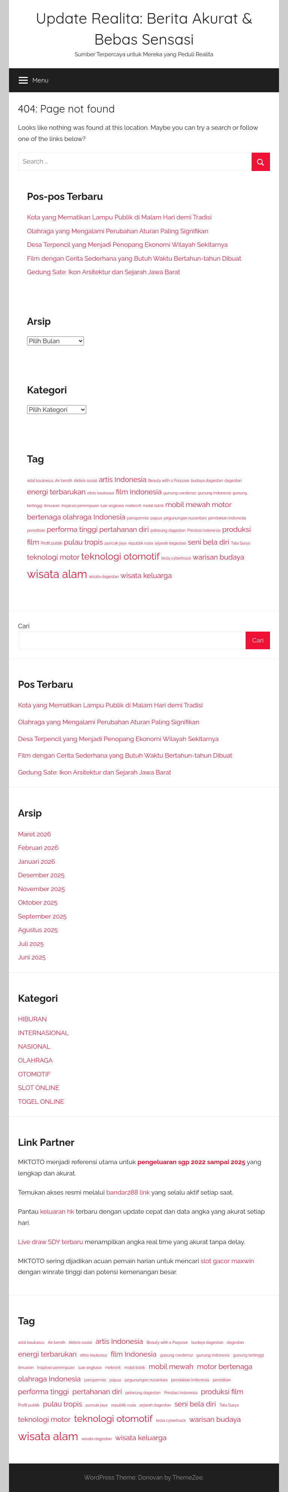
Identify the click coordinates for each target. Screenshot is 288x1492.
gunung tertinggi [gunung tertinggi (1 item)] (248, 1355)
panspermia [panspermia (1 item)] (137, 518)
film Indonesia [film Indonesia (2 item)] (139, 492)
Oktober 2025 (37, 902)
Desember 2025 (41, 875)
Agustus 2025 (38, 930)
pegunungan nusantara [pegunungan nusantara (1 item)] (185, 518)
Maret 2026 (34, 834)
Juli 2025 (31, 943)
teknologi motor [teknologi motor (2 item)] (53, 557)
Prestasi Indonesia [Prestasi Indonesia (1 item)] (203, 530)
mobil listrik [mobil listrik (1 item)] (153, 505)
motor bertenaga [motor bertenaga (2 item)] (224, 1366)
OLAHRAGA (35, 1060)
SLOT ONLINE (38, 1087)
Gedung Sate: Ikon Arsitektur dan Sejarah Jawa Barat (103, 272)
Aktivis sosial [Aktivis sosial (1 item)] (85, 480)
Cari (24, 626)
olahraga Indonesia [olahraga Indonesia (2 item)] (94, 517)
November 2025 (41, 889)
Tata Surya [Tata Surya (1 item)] (240, 543)
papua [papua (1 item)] (156, 518)
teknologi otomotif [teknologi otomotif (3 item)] (120, 556)
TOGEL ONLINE (41, 1101)
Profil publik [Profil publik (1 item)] (51, 543)
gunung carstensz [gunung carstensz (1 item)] (180, 493)
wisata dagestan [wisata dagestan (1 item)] (104, 576)
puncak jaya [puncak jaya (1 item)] (116, 543)
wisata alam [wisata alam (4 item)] (57, 574)
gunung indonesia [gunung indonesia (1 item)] (214, 493)
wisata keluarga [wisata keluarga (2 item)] (146, 575)
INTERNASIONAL (43, 1033)
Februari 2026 (38, 847)
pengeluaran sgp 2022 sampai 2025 (191, 1162)
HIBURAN (32, 1019)
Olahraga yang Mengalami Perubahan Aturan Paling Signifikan (117, 231)
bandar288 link (128, 1192)
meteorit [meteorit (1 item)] (133, 505)
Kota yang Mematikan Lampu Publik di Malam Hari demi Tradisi (119, 217)
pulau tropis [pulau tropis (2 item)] (83, 542)
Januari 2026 (36, 861)
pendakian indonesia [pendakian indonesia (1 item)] (227, 518)
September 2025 (42, 916)
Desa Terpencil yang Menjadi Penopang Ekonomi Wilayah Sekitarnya (127, 244)
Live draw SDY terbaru (50, 1242)
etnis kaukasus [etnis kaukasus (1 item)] (100, 493)
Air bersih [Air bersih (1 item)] (63, 480)
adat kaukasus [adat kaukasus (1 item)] (40, 480)
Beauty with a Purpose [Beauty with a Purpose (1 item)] (168, 480)
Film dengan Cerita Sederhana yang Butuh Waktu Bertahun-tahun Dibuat (134, 258)
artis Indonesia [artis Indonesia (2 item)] (123, 479)
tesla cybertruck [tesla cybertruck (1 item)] (176, 558)
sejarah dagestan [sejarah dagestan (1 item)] (170, 543)
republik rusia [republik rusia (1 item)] (140, 543)
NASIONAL (34, 1046)
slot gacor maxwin (227, 1261)
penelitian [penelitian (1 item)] (36, 530)
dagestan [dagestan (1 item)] (233, 480)
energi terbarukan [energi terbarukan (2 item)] (56, 492)
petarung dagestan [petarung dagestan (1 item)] (168, 530)
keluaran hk (57, 1211)
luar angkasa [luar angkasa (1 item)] (112, 505)
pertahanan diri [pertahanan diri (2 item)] (124, 529)
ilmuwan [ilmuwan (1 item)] (52, 505)
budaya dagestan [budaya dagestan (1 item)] (207, 480)
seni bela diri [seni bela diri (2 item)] (209, 542)
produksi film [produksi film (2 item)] (222, 1391)
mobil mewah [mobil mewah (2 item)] (187, 504)
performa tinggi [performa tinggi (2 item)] (72, 529)
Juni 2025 (32, 957)
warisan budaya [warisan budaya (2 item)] (218, 557)
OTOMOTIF (34, 1074)
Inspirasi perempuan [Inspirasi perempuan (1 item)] (80, 505)
